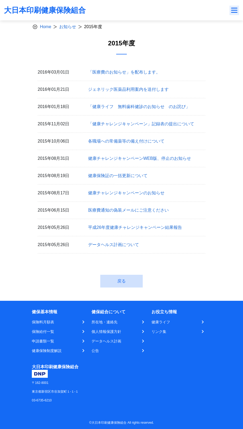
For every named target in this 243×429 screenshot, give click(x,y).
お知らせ (67, 26)
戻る (121, 281)
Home (45, 26)
